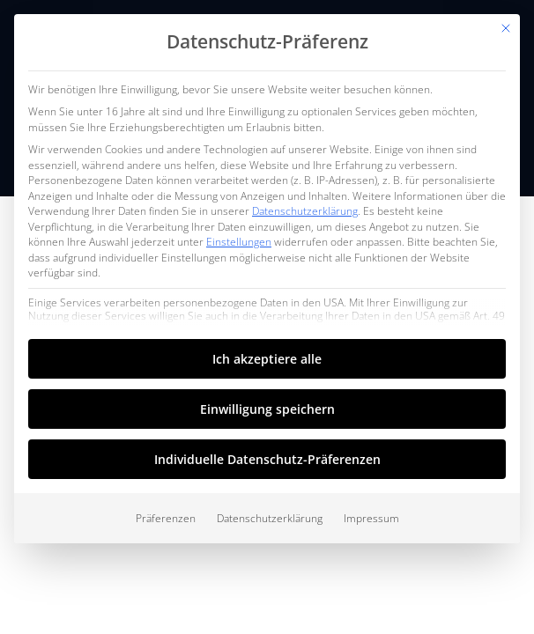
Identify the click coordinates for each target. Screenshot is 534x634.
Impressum (371, 518)
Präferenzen (166, 518)
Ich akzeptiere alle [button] (267, 358)
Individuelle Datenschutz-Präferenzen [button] (267, 459)
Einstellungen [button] (238, 241)
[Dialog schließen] (506, 28)
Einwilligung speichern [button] (267, 409)
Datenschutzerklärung (305, 210)
